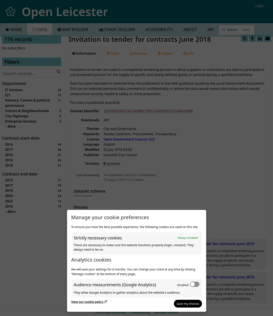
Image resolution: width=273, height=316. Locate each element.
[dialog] (136, 261)
